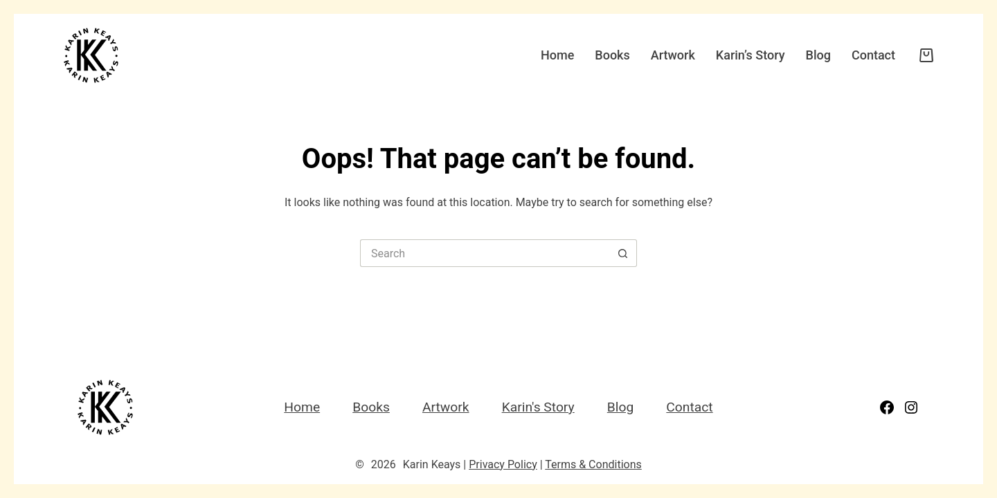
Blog (818, 55)
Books (612, 55)
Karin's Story (538, 407)
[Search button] (623, 253)
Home (557, 55)
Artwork (673, 55)
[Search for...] (484, 253)
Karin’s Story (750, 55)
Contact (873, 55)
